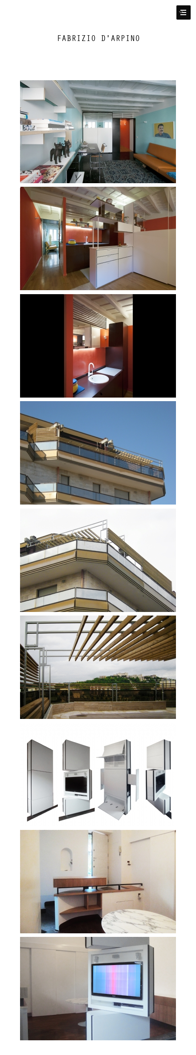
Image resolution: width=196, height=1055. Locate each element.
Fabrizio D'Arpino (98, 38)
